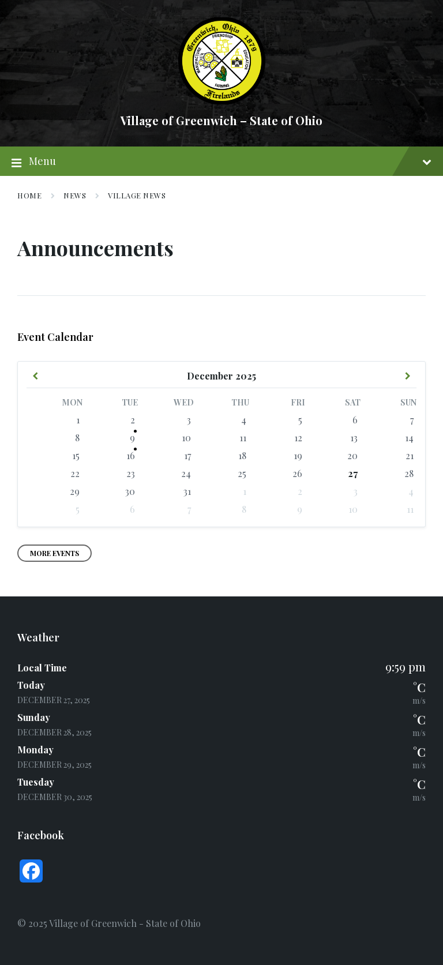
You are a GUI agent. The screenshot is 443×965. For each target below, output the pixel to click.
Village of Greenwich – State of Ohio (221, 120)
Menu (221, 161)
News (74, 195)
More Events (54, 553)
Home (29, 195)
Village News (137, 195)
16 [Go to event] (130, 455)
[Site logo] (221, 101)
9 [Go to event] (132, 437)
